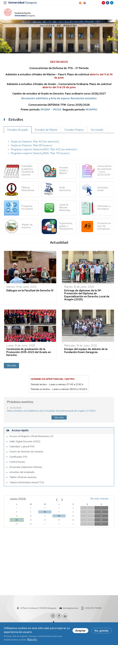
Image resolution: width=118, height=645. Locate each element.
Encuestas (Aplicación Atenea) (25, 467)
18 (59, 517)
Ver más (11, 366)
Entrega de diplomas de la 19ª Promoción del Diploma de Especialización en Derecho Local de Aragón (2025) (86, 295)
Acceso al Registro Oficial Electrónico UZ (31, 437)
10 (45, 513)
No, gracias (101, 630)
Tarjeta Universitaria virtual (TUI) (26, 483)
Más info (32, 639)
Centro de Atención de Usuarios (26, 452)
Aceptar (80, 630)
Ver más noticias (99, 499)
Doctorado (97, 130)
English (84, 3)
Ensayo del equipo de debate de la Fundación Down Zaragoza (85, 351)
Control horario (17, 462)
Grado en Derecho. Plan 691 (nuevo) (31, 146)
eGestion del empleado (21, 472)
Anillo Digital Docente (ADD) (24, 442)
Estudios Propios (74, 130)
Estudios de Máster (46, 130)
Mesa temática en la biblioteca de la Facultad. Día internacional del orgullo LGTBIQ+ (51, 411)
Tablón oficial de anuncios (23, 478)
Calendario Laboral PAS (22, 447)
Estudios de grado (17, 130)
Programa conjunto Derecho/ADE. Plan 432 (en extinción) (44, 150)
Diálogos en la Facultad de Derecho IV (29, 291)
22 (17, 521)
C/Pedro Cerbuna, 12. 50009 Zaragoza (38, 609)
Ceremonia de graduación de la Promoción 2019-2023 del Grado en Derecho (28, 352)
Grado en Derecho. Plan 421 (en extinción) (35, 142)
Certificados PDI (18, 457)
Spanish (80, 3)
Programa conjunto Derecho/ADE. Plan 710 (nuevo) (40, 154)
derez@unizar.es (70, 609)
